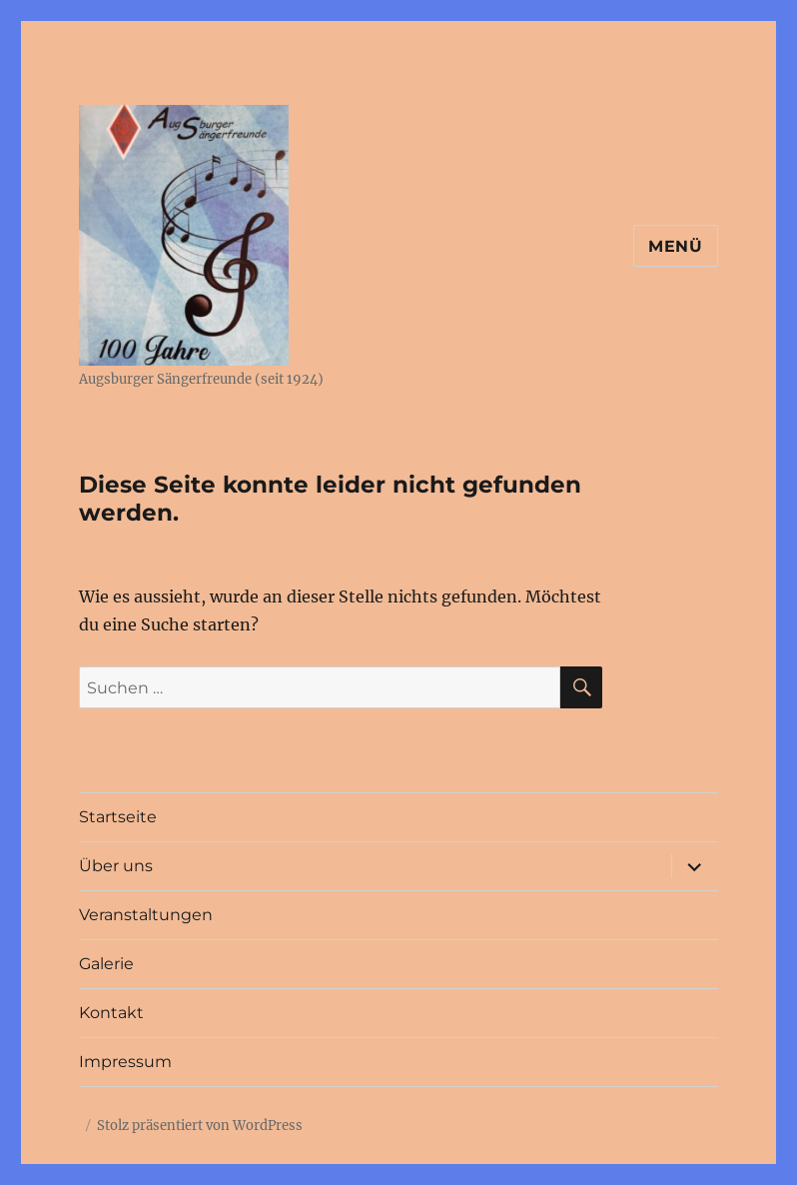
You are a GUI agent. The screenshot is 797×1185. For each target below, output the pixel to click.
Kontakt (111, 1012)
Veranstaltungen (146, 914)
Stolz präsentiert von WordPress (200, 1125)
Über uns (116, 865)
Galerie (106, 963)
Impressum (125, 1061)
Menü (675, 246)
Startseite (118, 816)
